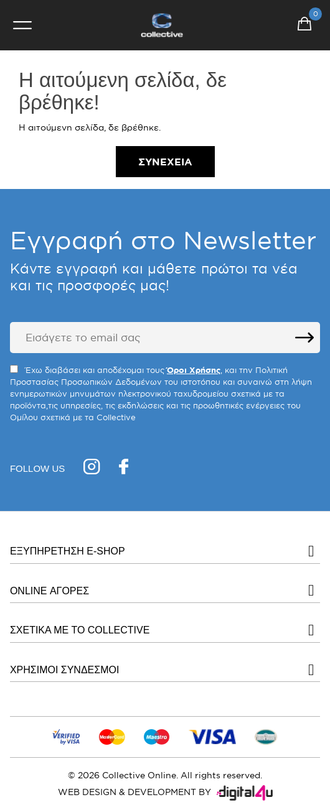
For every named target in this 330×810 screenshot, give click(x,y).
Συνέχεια (165, 161)
